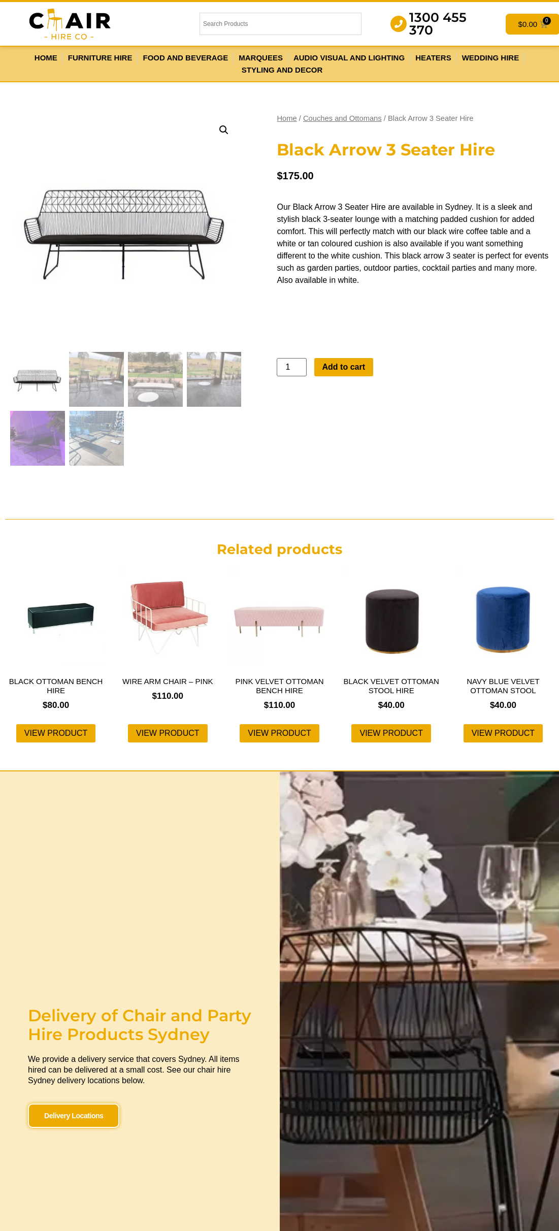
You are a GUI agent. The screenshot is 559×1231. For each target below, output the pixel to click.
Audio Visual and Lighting (349, 57)
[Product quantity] (291, 367)
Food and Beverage (185, 57)
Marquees (261, 57)
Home (46, 57)
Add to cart (343, 367)
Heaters (433, 57)
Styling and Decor (282, 70)
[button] (224, 130)
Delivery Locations (73, 1116)
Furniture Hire (100, 57)
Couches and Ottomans (342, 118)
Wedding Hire (490, 57)
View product (55, 733)
